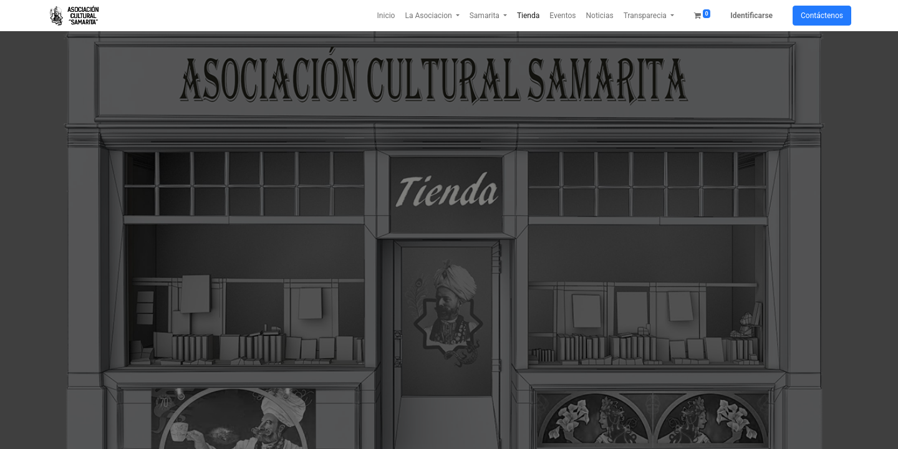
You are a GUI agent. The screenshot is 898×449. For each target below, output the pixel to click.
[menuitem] (386, 15)
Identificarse (751, 15)
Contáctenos (822, 15)
